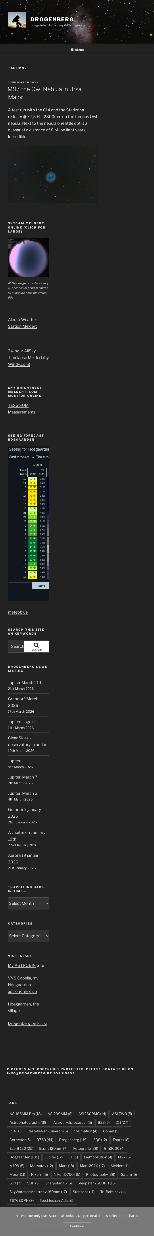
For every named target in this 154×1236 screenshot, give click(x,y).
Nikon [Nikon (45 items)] (39, 1174)
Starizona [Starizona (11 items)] (83, 1192)
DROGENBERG (52, 19)
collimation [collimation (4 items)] (85, 1131)
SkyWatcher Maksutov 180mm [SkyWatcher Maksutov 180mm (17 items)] (38, 1192)
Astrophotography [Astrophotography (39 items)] (29, 1122)
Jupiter (14, 760)
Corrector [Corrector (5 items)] (20, 1140)
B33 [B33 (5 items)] (104, 1122)
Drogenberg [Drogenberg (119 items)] (73, 1140)
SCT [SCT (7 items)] (15, 1183)
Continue (77, 1226)
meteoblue (18, 612)
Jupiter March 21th (25, 682)
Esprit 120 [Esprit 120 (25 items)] (21, 1148)
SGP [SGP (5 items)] (33, 1183)
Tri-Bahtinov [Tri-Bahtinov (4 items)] (113, 1192)
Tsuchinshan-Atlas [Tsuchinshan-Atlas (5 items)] (57, 1200)
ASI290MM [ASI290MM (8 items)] (60, 1114)
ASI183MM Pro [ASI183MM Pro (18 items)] (26, 1114)
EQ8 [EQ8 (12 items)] (100, 1140)
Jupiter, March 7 (22, 777)
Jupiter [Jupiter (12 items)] (54, 1157)
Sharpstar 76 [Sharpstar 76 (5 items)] (58, 1183)
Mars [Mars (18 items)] (66, 1166)
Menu (77, 50)
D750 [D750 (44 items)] (45, 1140)
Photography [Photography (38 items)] (100, 1174)
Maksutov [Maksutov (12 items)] (41, 1166)
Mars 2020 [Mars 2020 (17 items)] (92, 1166)
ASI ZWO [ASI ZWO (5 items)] (122, 1114)
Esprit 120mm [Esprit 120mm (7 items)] (53, 1148)
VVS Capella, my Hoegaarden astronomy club (23, 985)
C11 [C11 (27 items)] (122, 1122)
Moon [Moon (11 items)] (17, 1174)
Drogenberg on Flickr (27, 1023)
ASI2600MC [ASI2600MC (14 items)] (92, 1114)
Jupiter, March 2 (22, 793)
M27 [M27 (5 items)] (124, 1157)
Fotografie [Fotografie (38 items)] (85, 1148)
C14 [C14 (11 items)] (16, 1131)
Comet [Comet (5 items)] (111, 1131)
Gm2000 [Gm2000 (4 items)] (114, 1148)
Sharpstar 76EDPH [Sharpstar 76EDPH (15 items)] (97, 1183)
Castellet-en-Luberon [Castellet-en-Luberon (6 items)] (47, 1131)
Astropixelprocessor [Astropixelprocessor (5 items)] (72, 1122)
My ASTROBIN (22, 965)
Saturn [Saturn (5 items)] (129, 1174)
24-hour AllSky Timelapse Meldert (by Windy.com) (28, 358)
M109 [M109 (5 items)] (17, 1166)
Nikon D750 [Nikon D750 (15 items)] (67, 1174)
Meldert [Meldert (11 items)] (120, 1166)
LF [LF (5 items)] (73, 1157)
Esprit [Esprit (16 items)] (121, 1140)
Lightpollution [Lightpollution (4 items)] (98, 1157)
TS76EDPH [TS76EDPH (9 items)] (22, 1200)
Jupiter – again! (22, 721)
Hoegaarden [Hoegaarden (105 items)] (24, 1157)
